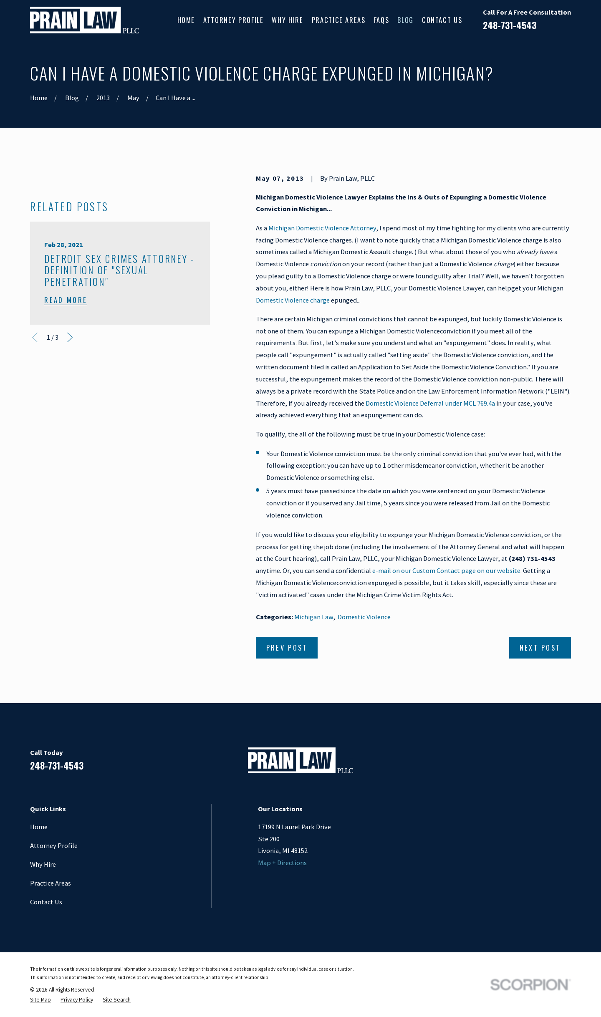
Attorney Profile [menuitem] (233, 20)
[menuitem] (40, 1000)
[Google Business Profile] (544, 764)
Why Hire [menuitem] (287, 20)
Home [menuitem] (186, 20)
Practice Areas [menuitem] (339, 20)
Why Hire (43, 864)
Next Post (540, 647)
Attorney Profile (54, 845)
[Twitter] (566, 764)
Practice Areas (50, 883)
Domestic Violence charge (293, 300)
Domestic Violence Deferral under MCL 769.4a (430, 403)
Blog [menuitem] (405, 20)
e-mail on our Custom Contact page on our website (446, 570)
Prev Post (287, 647)
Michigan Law (313, 617)
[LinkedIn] (522, 764)
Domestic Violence (364, 617)
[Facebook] (500, 764)
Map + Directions (282, 862)
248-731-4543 (509, 25)
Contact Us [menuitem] (442, 20)
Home (39, 827)
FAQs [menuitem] (381, 20)
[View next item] (70, 493)
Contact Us (46, 902)
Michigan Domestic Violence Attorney (322, 228)
